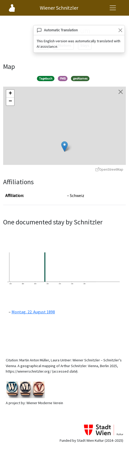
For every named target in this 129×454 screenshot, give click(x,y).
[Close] (120, 30)
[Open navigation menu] (112, 8)
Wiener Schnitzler (59, 7)
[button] (64, 146)
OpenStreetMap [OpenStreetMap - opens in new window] (109, 169)
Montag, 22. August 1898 (33, 311)
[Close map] (120, 92)
